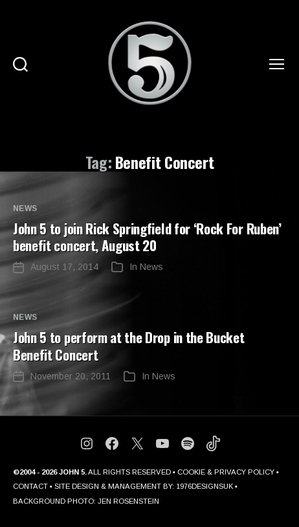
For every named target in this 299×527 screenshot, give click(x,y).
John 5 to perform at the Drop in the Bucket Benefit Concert (128, 345)
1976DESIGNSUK (204, 486)
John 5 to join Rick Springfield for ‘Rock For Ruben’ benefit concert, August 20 (147, 236)
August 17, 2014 (64, 267)
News (25, 208)
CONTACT (30, 486)
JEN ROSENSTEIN (128, 501)
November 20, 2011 (70, 376)
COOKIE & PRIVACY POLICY (225, 472)
